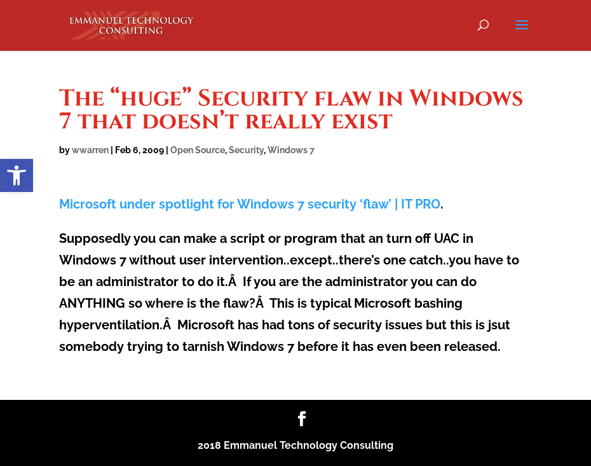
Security (246, 150)
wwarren (90, 150)
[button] (16, 175)
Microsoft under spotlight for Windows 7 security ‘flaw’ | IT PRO (249, 204)
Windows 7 (291, 150)
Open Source (197, 150)
